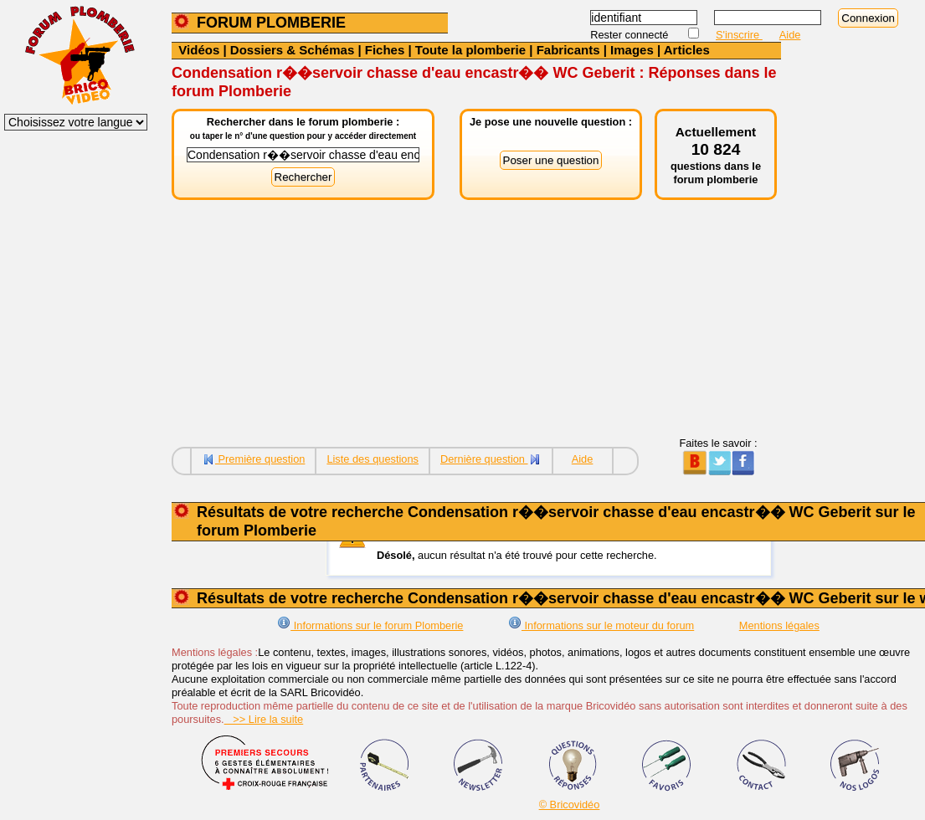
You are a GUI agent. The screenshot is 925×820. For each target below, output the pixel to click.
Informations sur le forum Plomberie (370, 625)
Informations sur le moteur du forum (601, 625)
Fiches (385, 50)
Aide (790, 34)
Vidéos (198, 50)
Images (632, 50)
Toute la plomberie (470, 50)
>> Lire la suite (264, 719)
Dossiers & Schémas (292, 50)
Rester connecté (630, 34)
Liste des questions (372, 459)
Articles (687, 50)
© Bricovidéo (569, 804)
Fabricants (568, 50)
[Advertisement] (476, 319)
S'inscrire (739, 34)
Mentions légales (779, 625)
